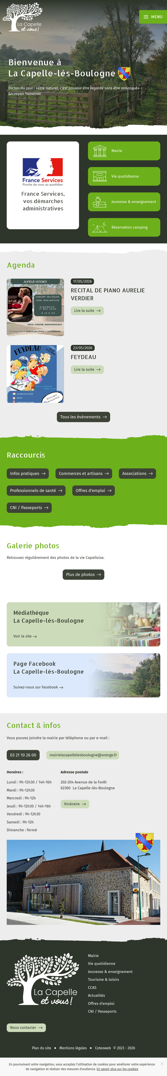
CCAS (92, 987)
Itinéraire (75, 804)
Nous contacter (27, 1028)
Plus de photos (84, 574)
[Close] (162, 1063)
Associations (138, 473)
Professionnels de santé (36, 490)
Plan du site (41, 1048)
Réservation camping (119, 227)
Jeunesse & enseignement (123, 202)
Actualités (96, 995)
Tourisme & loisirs (103, 979)
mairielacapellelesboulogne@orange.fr (83, 755)
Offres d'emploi (94, 490)
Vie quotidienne (115, 176)
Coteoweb (103, 1048)
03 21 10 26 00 (23, 755)
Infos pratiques (28, 473)
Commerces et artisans (84, 473)
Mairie (106, 151)
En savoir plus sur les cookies (117, 1069)
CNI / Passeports (29, 508)
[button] (153, 17)
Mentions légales (73, 1048)
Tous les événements (84, 417)
